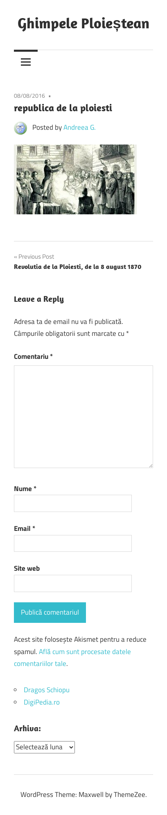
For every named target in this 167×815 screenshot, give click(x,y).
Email (24, 528)
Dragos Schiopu (47, 689)
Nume (25, 488)
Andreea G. (79, 127)
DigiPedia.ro (42, 702)
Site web (27, 568)
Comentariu (33, 356)
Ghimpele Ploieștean (83, 23)
